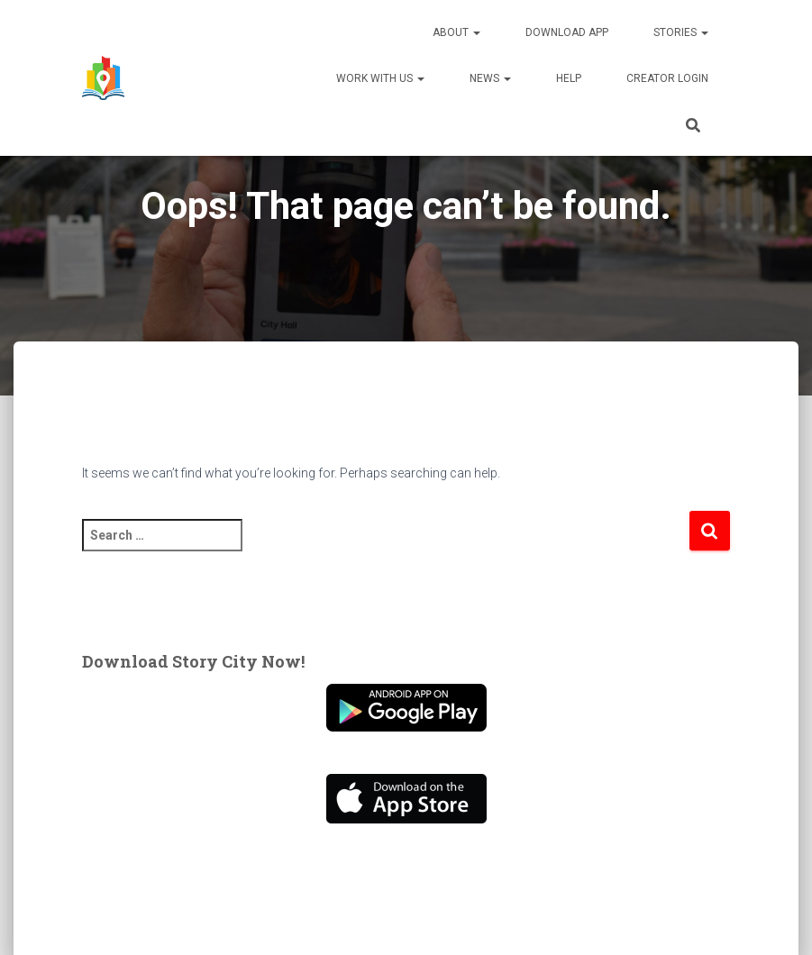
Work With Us (380, 78)
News (490, 78)
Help (568, 78)
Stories (680, 32)
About (456, 32)
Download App (566, 32)
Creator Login (667, 78)
